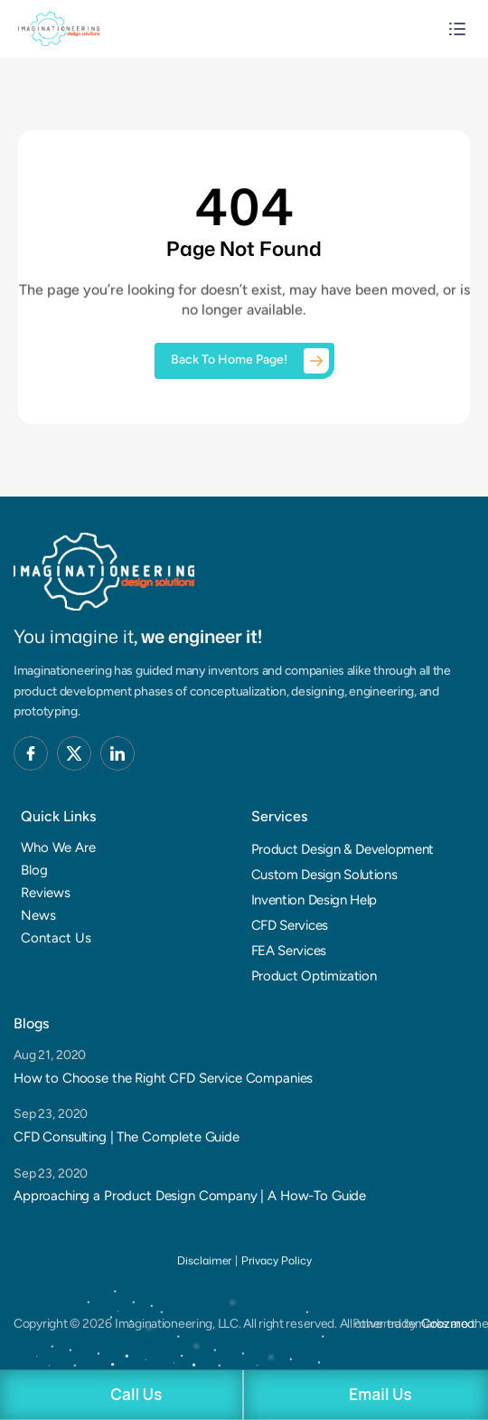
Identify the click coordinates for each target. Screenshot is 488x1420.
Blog (34, 870)
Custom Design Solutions (324, 874)
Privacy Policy (276, 1260)
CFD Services (289, 925)
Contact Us (56, 938)
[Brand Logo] (104, 572)
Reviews (45, 893)
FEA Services (288, 950)
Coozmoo (447, 1323)
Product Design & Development (343, 849)
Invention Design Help (314, 900)
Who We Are (58, 847)
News (38, 915)
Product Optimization (314, 976)
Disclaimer (204, 1260)
